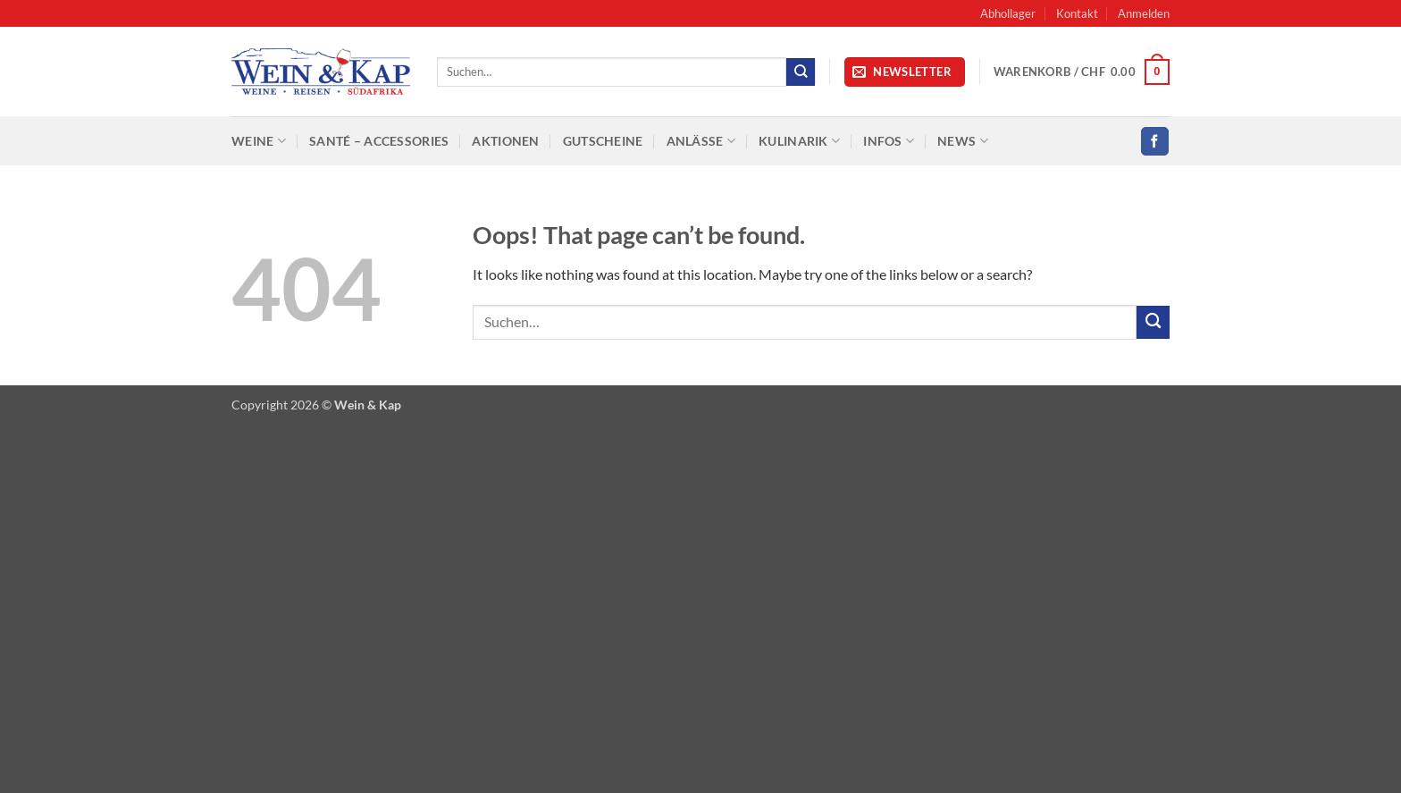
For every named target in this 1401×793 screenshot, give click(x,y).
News (962, 140)
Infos (888, 140)
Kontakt (1077, 13)
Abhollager (1008, 13)
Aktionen (505, 140)
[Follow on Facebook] (1155, 141)
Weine (258, 140)
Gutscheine (603, 140)
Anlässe (701, 140)
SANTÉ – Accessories (379, 140)
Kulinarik (799, 140)
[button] (1144, 13)
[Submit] (800, 72)
